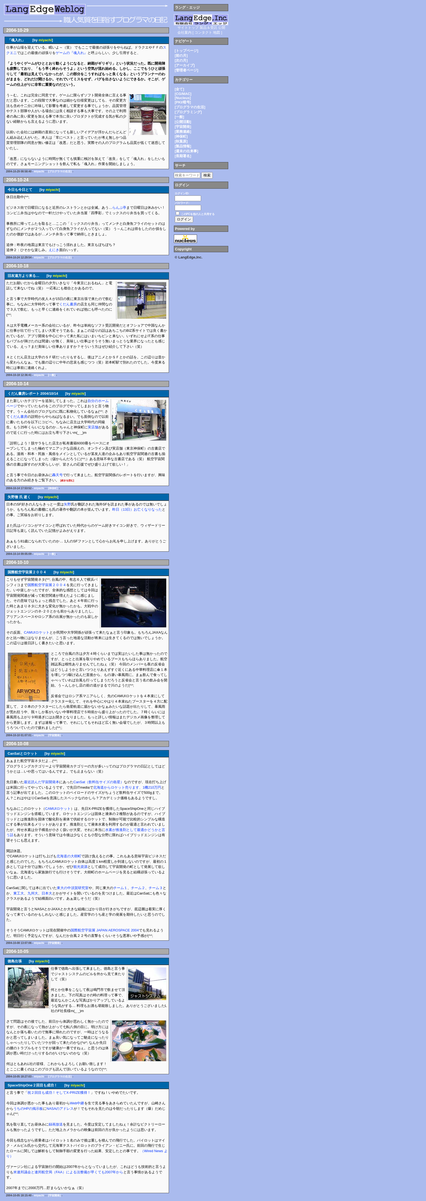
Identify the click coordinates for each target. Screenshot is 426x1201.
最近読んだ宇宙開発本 (41, 782)
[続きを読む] (67, 480)
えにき (54, 250)
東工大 (18, 893)
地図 (216, 32)
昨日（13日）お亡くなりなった (137, 509)
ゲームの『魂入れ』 (71, 53)
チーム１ (120, 888)
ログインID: (182, 193)
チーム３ (156, 888)
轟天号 (57, 475)
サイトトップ (188, 28)
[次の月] (181, 60)
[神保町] (53, 488)
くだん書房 (68, 304)
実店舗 (93, 427)
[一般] (51, 375)
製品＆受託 (208, 28)
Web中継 (77, 1103)
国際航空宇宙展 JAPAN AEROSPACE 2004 (105, 930)
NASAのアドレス (60, 1109)
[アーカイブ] (185, 65)
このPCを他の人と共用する (198, 214)
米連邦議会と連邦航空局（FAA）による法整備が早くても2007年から (68, 1172)
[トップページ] (186, 51)
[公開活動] (183, 122)
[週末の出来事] (186, 151)
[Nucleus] (183, 98)
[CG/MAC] (183, 94)
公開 (221, 28)
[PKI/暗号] (183, 102)
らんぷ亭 (119, 208)
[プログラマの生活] (60, 171)
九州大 (32, 893)
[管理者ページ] (186, 70)
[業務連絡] (183, 131)
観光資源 (80, 867)
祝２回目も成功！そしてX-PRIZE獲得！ (59, 1093)
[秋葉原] (181, 141)
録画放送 (56, 1124)
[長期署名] (183, 156)
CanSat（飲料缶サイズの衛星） (98, 782)
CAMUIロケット (36, 632)
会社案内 (184, 32)
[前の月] (181, 55)
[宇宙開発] (54, 735)
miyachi (45, 40)
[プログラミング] (188, 112)
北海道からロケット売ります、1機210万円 (127, 787)
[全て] (179, 89)
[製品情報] (183, 146)
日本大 (47, 893)
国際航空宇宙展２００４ (46, 585)
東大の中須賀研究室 (73, 888)
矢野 (67, 504)
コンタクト (203, 32)
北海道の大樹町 (69, 856)
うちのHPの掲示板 (28, 1109)
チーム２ (138, 888)
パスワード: (182, 202)
